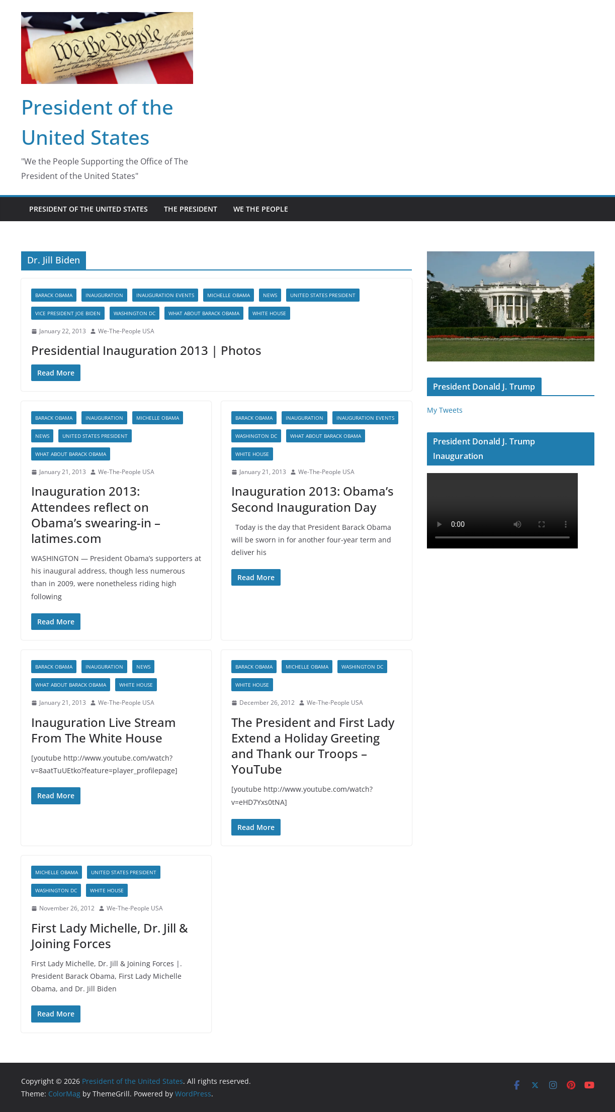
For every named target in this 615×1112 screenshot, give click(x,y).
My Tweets (445, 410)
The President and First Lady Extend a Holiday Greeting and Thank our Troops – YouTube (312, 746)
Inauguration (104, 295)
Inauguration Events (165, 295)
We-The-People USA (126, 331)
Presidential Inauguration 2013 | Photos (146, 350)
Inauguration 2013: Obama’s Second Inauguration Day (312, 499)
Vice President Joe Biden (68, 313)
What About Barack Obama (203, 313)
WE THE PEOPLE (260, 209)
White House (269, 313)
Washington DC (134, 313)
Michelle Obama (228, 295)
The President (190, 209)
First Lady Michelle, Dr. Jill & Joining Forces (109, 935)
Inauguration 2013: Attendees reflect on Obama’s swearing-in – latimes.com (95, 514)
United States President (323, 295)
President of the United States (88, 209)
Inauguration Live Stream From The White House (103, 730)
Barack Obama (53, 295)
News (270, 295)
